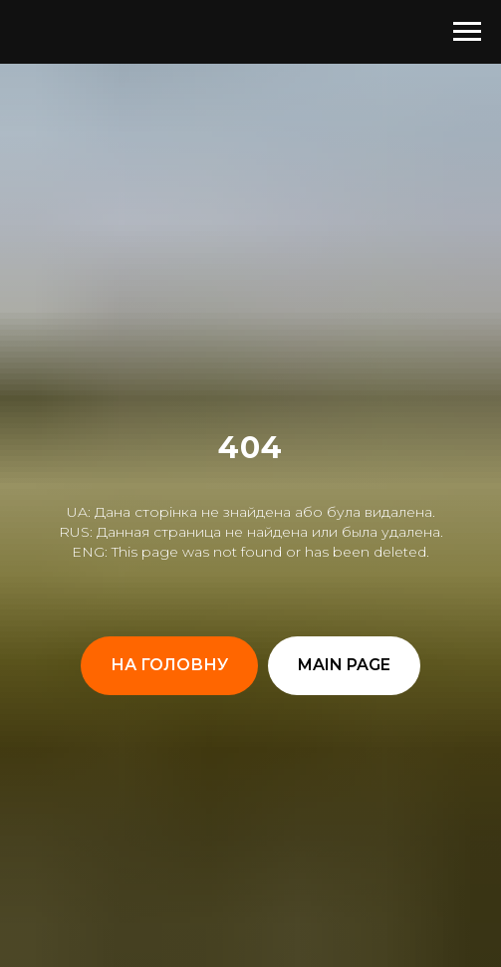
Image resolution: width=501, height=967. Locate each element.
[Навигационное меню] (467, 32)
